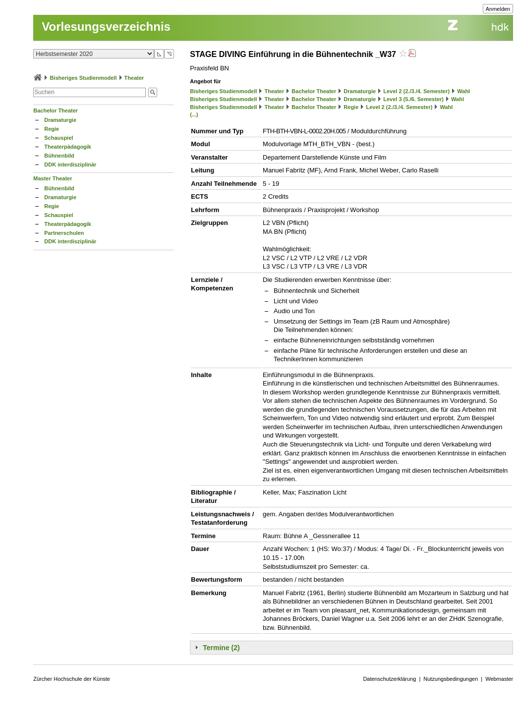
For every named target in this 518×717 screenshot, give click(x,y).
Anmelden (498, 9)
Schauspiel (58, 138)
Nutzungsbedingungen (450, 679)
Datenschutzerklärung (389, 679)
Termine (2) (221, 648)
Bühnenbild (59, 156)
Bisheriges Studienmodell (83, 78)
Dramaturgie (60, 120)
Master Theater (52, 178)
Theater (134, 78)
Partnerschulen (64, 233)
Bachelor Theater (55, 110)
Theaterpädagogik (67, 147)
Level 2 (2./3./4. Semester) (416, 91)
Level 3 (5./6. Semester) (413, 99)
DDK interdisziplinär (70, 164)
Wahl (463, 91)
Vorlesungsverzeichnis (106, 26)
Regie (51, 129)
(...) (194, 114)
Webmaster (499, 679)
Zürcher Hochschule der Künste (71, 679)
